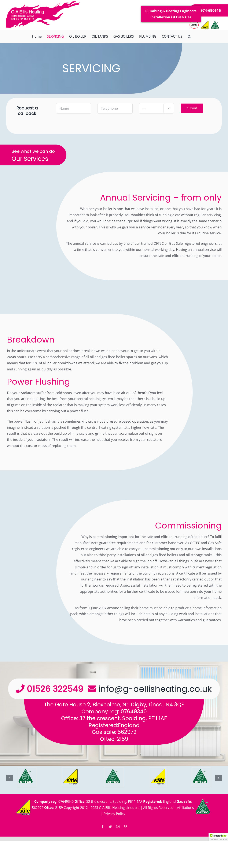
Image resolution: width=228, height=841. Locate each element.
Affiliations (185, 807)
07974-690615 (208, 10)
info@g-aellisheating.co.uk (155, 689)
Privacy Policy (114, 813)
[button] (189, 36)
